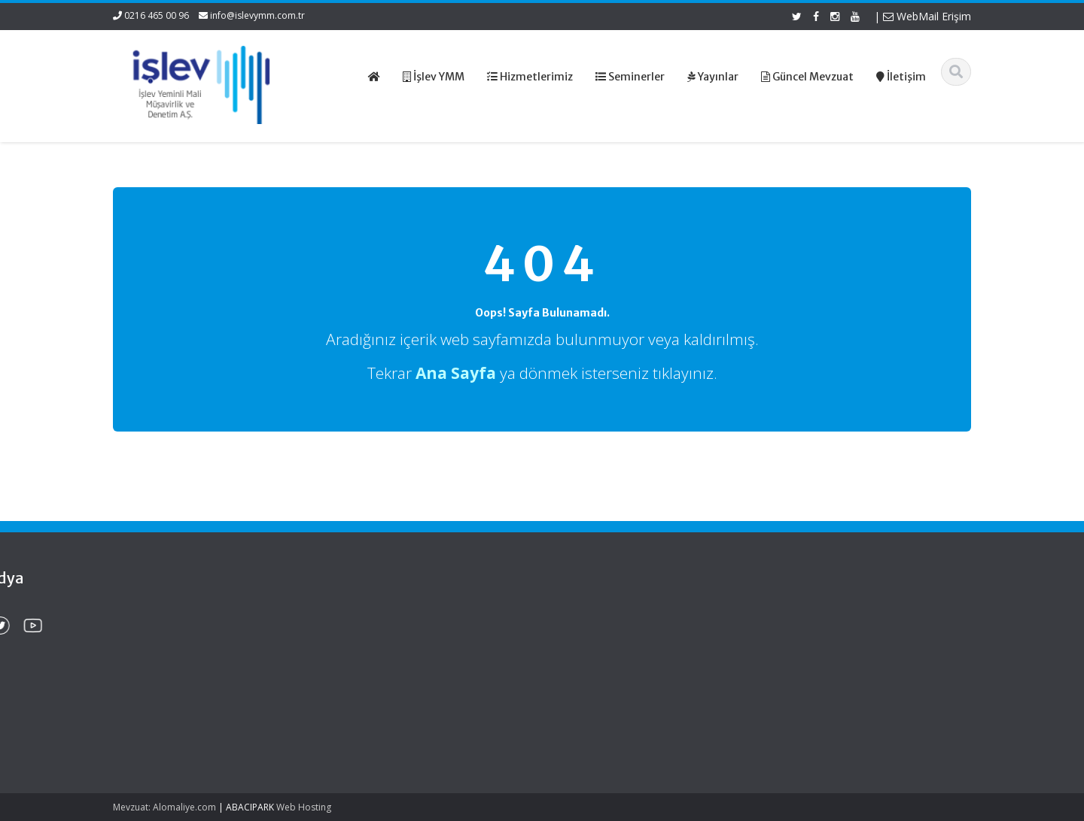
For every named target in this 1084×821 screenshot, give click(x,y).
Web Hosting (303, 807)
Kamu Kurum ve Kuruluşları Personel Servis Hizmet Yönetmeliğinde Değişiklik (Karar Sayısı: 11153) (186, 644)
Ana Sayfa (596, 616)
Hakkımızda (599, 630)
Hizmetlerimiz (603, 643)
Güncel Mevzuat (609, 658)
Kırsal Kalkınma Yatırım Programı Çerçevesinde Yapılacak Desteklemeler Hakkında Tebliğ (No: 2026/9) (186, 716)
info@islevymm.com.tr (257, 15)
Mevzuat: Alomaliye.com (164, 807)
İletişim (588, 672)
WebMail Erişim (927, 16)
